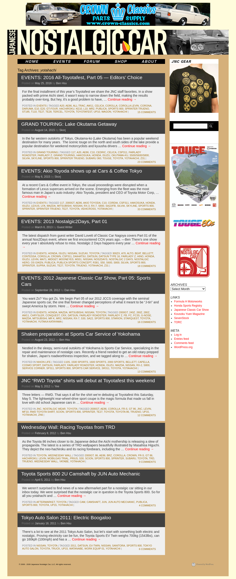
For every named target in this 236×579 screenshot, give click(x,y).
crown (56, 256)
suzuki (83, 253)
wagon (106, 111)
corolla (111, 105)
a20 (62, 105)
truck (55, 548)
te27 (41, 111)
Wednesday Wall (60, 455)
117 (73, 152)
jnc (38, 408)
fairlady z (45, 155)
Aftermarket (45, 502)
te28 (49, 111)
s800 (101, 205)
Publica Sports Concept (74, 262)
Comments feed (184, 343)
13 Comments (147, 371)
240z (132, 312)
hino (140, 256)
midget (53, 259)
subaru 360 (93, 158)
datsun (92, 256)
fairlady (60, 365)
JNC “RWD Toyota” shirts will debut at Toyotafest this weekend (88, 380)
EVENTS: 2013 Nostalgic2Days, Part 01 (64, 221)
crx (63, 315)
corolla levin (129, 105)
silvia (26, 158)
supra (40, 265)
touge (107, 158)
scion (60, 411)
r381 (96, 262)
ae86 (68, 105)
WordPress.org (183, 347)
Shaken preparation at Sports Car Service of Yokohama (80, 334)
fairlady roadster (93, 315)
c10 (92, 152)
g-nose (146, 315)
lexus (35, 205)
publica (101, 108)
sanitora (118, 545)
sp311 (50, 368)
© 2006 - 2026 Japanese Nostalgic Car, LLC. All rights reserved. (45, 564)
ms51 (78, 259)
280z (146, 312)
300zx (116, 253)
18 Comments (147, 266)
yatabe (64, 461)
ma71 (43, 259)
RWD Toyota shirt (42, 411)
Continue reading (122, 99)
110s (67, 362)
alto (130, 253)
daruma (27, 108)
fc (130, 315)
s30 (83, 318)
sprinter (28, 208)
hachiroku (66, 108)
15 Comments (147, 112)
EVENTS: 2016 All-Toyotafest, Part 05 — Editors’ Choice (81, 77)
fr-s (125, 408)
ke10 (79, 108)
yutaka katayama (50, 321)
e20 (43, 108)
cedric (101, 152)
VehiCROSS (88, 208)
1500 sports (79, 362)
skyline (36, 158)
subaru (130, 458)
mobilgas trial (58, 458)
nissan (78, 205)
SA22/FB (111, 205)
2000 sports (116, 362)
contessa (29, 256)
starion (116, 318)
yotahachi (119, 111)
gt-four (52, 108)
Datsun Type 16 (109, 256)
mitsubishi (64, 205)
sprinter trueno (137, 108)
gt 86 (132, 408)
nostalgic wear (54, 408)
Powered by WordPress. (205, 564)
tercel (58, 111)
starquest (131, 318)
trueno (81, 265)
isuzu (106, 155)
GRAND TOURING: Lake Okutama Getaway (69, 124)
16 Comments (147, 322)
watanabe (76, 548)
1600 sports (97, 362)
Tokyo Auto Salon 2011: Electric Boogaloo (66, 517)
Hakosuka (83, 155)
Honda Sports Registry (188, 305)
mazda (51, 205)
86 (96, 455)
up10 (97, 111)
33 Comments (147, 209)
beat (138, 253)
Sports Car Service (86, 368)
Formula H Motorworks (188, 301)
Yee (57, 386)
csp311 (122, 152)
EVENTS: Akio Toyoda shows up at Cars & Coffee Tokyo (81, 170)
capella (143, 362)
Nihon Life (43, 362)
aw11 (89, 105)
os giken (37, 262)
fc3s (136, 315)
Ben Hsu (61, 83)
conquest (53, 315)
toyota (69, 111)
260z (139, 312)
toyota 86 (122, 411)
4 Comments (147, 505)
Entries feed (181, 338)
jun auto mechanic (121, 502)
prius (74, 458)
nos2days (100, 259)
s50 (102, 262)
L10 (85, 108)
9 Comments (147, 461)
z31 (142, 158)
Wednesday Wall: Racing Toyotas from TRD (68, 427)
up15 (145, 411)
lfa (43, 205)
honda (96, 155)
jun (104, 502)
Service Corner (33, 368)
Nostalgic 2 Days (121, 259)
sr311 (105, 368)
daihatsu (79, 256)
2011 (73, 545)
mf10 (25, 411)
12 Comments (147, 415)
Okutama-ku (120, 155)
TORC (178, 322)
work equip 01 (94, 548)
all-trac (79, 105)
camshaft (93, 502)
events (41, 105)
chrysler (37, 315)
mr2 (91, 108)
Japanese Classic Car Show (191, 309)
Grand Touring (47, 152)
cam (82, 502)
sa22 (90, 318)
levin (34, 259)
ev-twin (94, 545)
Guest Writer (64, 227)
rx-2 (139, 365)
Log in (178, 334)
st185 (26, 111)
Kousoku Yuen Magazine (189, 314)
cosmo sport (31, 365)
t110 (34, 111)
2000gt (69, 202)
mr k (51, 318)
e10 (37, 108)
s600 (109, 262)
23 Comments (147, 162)
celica (99, 105)
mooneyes (66, 259)
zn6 (40, 414)
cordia (113, 202)
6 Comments (147, 549)
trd (151, 458)
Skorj (62, 130)
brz (109, 455)
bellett (147, 253)
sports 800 (115, 108)
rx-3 (87, 205)
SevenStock (181, 318)
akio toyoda (91, 202)
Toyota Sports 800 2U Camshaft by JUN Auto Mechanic (80, 473)
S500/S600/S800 (139, 155)
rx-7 (94, 205)
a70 (123, 253)
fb (125, 315)
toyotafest (84, 111)
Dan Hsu (70, 290)
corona (145, 105)
